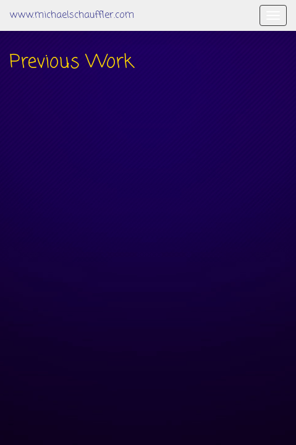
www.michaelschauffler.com (71, 15)
